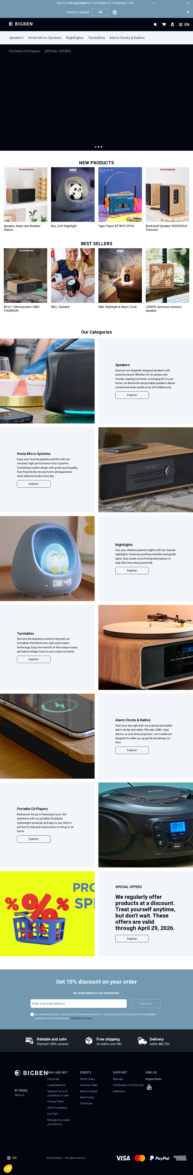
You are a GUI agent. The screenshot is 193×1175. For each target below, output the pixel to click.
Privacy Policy (55, 1101)
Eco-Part (52, 1113)
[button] (95, 147)
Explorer (132, 395)
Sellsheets (119, 1091)
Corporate (53, 1079)
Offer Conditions (57, 1107)
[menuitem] (18, 38)
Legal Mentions (56, 1085)
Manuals (118, 1079)
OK (100, 12)
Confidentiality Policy (81, 1018)
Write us (19, 1095)
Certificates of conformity (128, 1085)
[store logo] (21, 24)
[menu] (96, 37)
